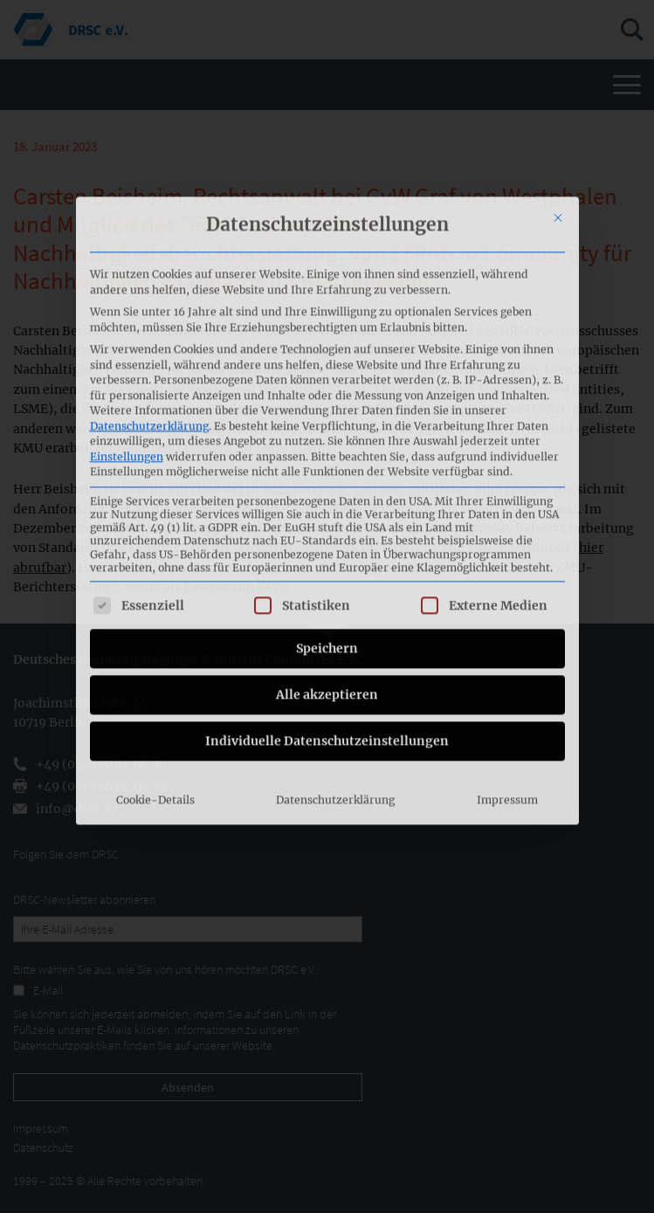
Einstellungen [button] (126, 303)
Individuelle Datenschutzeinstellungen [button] (327, 588)
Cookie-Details (155, 646)
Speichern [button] (327, 495)
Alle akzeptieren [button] (327, 541)
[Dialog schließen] (558, 65)
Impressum (507, 646)
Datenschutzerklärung (149, 272)
